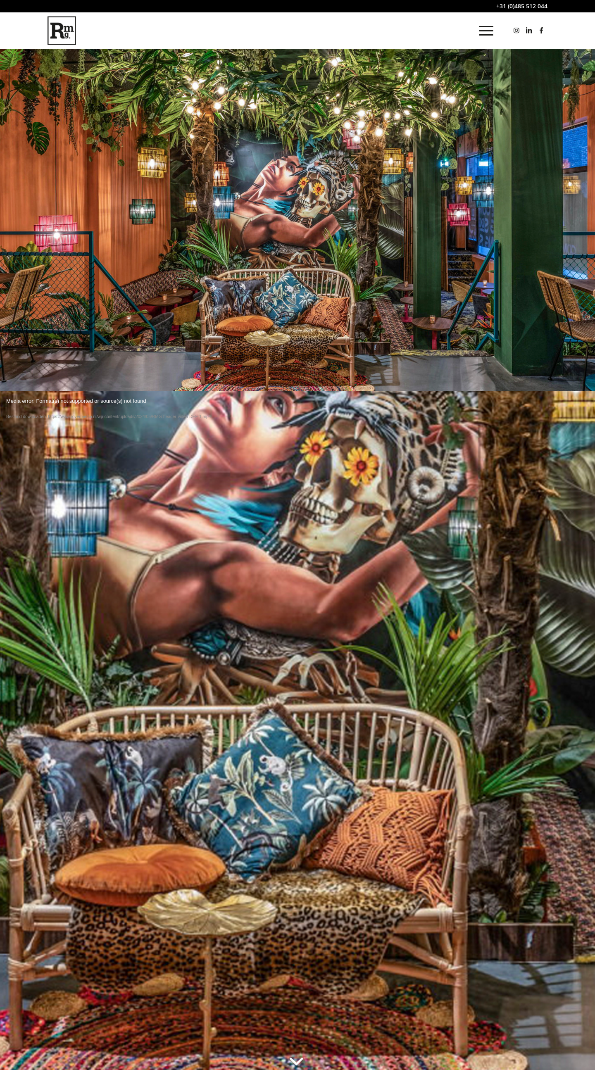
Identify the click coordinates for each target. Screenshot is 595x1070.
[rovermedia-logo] (62, 30)
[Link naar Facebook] (541, 30)
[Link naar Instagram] (516, 30)
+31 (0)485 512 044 (521, 6)
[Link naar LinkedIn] (529, 30)
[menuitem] (483, 30)
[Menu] (483, 30)
